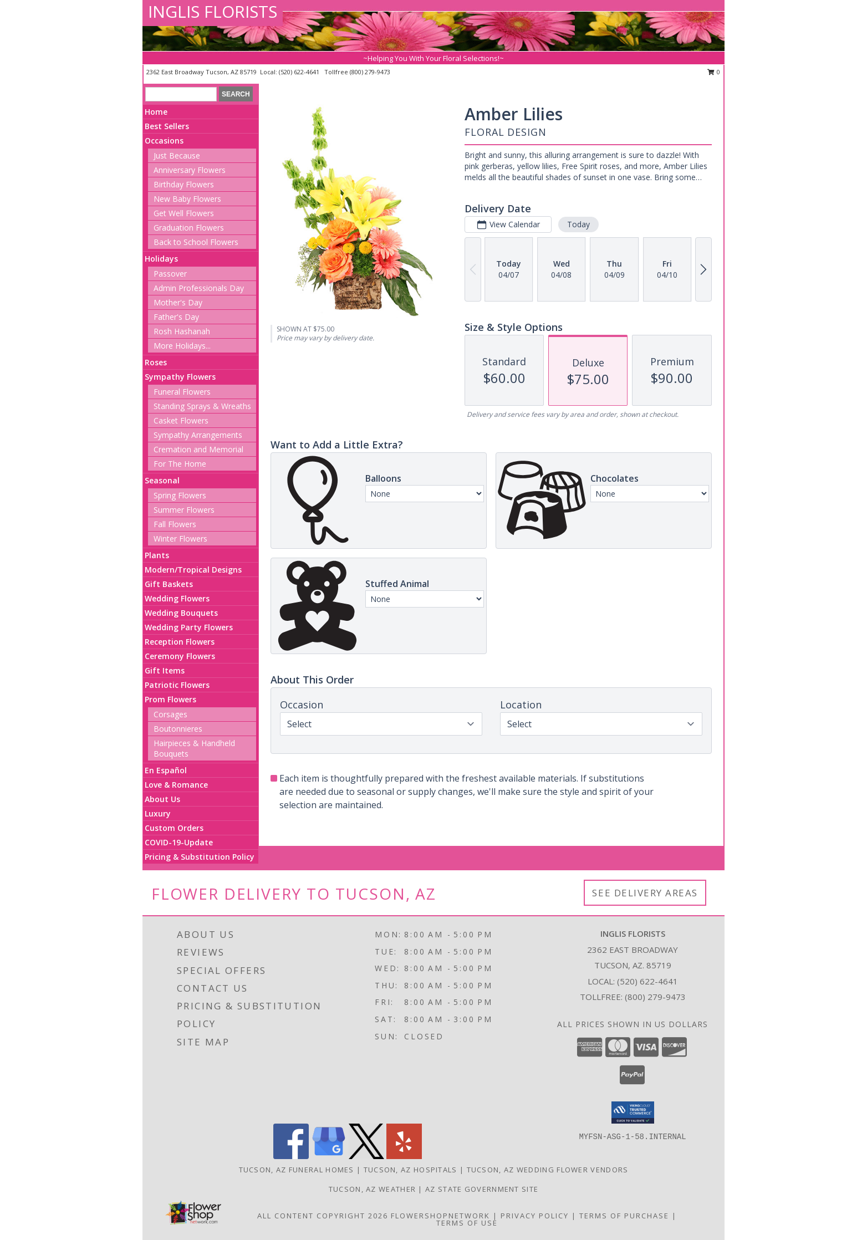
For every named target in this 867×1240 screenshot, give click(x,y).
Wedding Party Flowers (189, 627)
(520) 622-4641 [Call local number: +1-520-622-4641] (300, 72)
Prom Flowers (170, 699)
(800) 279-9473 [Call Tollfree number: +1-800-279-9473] (655, 996)
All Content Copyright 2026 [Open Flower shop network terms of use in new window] (322, 1216)
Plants (157, 555)
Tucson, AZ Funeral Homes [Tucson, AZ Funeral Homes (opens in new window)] (296, 1170)
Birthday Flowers (184, 184)
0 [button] (714, 72)
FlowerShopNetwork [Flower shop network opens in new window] (440, 1216)
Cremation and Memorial (198, 449)
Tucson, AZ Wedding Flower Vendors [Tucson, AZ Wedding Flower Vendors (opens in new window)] (548, 1170)
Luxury (158, 813)
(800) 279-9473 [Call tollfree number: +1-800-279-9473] (370, 72)
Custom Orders (174, 828)
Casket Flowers (181, 420)
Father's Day (176, 317)
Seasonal (162, 480)
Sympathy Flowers (180, 376)
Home (156, 111)
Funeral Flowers (182, 391)
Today (578, 224)
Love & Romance (176, 784)
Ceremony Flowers (180, 656)
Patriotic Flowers (177, 685)
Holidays (161, 258)
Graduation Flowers (189, 227)
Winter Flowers (180, 538)
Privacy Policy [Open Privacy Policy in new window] (535, 1216)
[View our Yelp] (404, 1156)
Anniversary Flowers (190, 170)
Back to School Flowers (196, 242)
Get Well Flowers (184, 213)
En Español (166, 770)
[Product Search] (181, 94)
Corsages (170, 714)
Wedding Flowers (177, 598)
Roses (156, 362)
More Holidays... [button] (182, 345)
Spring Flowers (180, 495)
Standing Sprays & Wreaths (202, 406)
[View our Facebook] (291, 1156)
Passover (170, 273)
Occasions (164, 140)
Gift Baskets (169, 584)
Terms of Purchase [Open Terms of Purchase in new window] (624, 1216)
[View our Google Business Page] (328, 1156)
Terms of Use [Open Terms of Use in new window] (467, 1223)
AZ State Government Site (481, 1189)
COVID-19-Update (179, 842)
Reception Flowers (180, 641)
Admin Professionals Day (199, 288)
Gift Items (165, 670)
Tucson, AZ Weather (372, 1189)
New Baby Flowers (187, 198)
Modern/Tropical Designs (193, 569)
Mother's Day (178, 302)
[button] (632, 1112)
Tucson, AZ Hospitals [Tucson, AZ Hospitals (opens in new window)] (410, 1170)
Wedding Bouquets (181, 613)
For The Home (180, 463)
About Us (162, 799)
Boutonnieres (178, 728)
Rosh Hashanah (182, 331)
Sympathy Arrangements (198, 435)
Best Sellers (167, 126)
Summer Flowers (184, 509)
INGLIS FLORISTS (212, 11)
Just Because (177, 155)
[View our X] (366, 1156)
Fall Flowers (175, 524)
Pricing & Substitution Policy (199, 856)
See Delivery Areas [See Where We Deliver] (645, 892)
